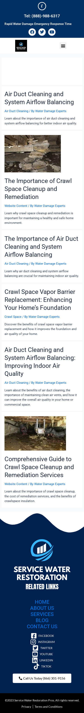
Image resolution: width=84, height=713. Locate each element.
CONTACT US (42, 626)
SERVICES (42, 614)
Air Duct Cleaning (16, 111)
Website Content (16, 206)
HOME (42, 602)
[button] (63, 45)
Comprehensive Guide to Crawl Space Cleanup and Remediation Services (39, 467)
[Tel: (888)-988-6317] (42, 6)
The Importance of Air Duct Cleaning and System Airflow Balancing (41, 246)
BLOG (42, 620)
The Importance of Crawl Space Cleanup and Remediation (38, 188)
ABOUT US (42, 608)
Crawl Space (13, 317)
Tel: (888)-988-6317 (42, 15)
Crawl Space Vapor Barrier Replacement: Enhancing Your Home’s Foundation (40, 299)
